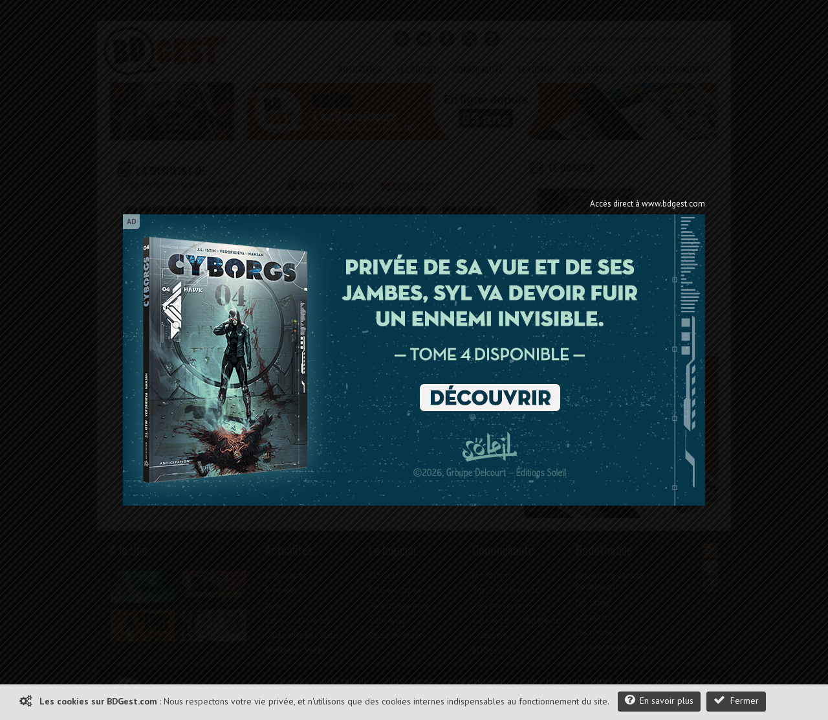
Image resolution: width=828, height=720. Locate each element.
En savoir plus (659, 700)
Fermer (736, 700)
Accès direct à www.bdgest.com (647, 203)
